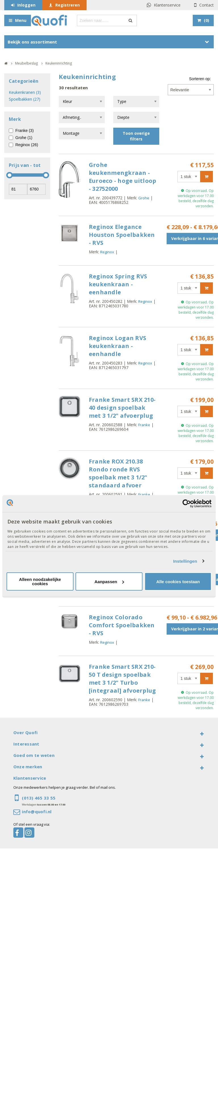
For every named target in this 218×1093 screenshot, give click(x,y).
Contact (206, 5)
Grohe (143, 197)
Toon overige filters (136, 136)
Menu (20, 20)
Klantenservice (167, 5)
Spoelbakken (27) (24, 99)
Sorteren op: (200, 78)
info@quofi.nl (36, 811)
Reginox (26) (26, 144)
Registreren (67, 5)
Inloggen (26, 5)
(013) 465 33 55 (38, 798)
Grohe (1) (23, 137)
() (206, 20)
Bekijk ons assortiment (32, 42)
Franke (144, 424)
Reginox (107, 251)
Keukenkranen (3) (25, 92)
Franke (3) (24, 130)
